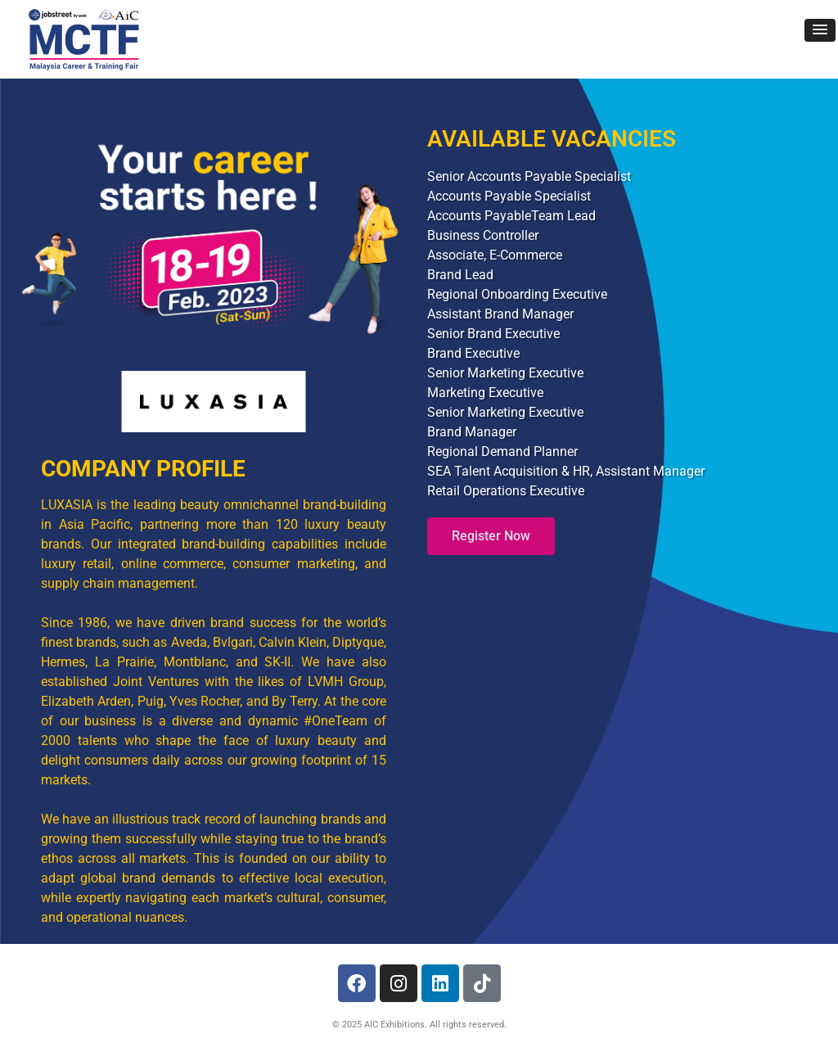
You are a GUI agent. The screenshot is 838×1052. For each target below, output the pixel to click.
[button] (820, 30)
